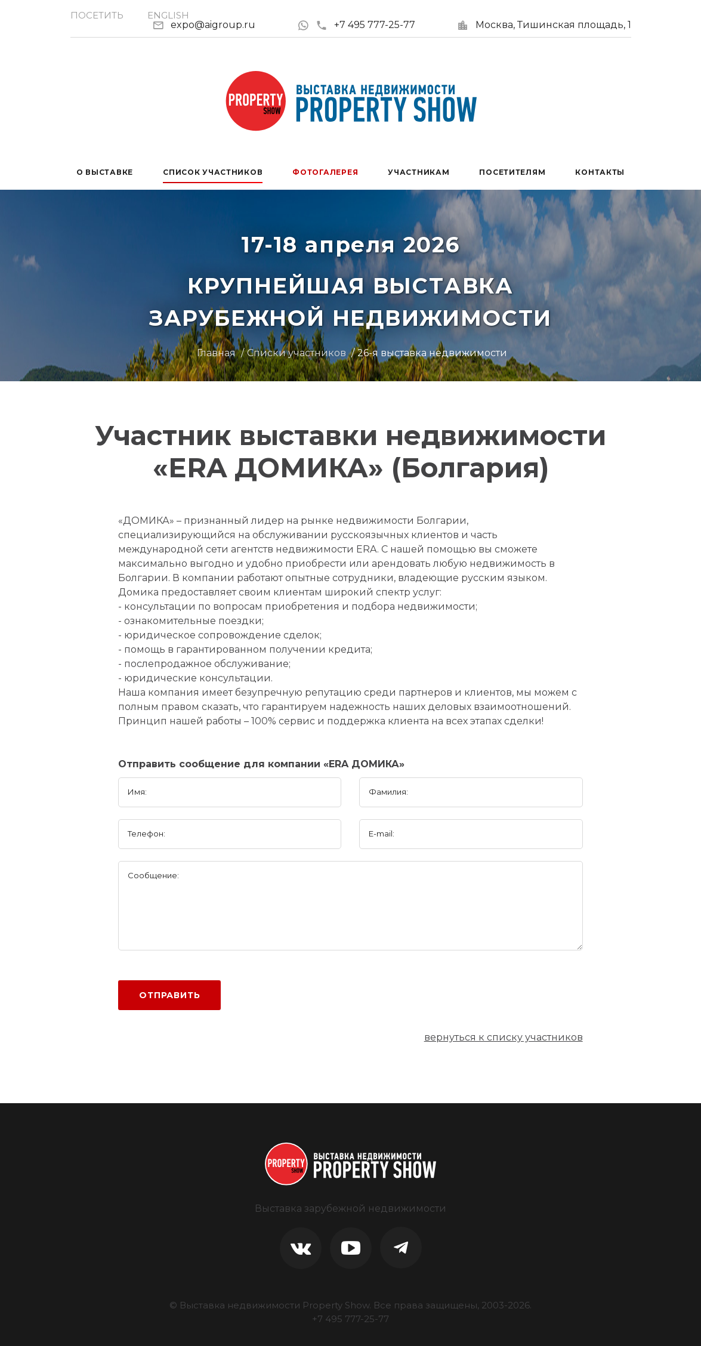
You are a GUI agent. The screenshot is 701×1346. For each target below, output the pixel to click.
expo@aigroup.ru (213, 24)
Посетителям (512, 172)
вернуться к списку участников (503, 1037)
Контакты (600, 172)
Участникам (418, 172)
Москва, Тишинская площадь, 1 (553, 24)
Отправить (169, 995)
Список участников (213, 172)
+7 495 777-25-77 (365, 24)
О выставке (104, 172)
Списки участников (296, 353)
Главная (216, 353)
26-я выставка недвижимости (432, 353)
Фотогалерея (325, 172)
